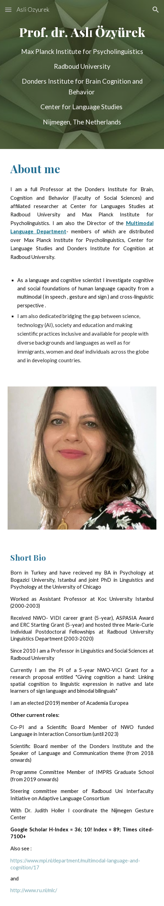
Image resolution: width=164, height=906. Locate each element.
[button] (8, 9)
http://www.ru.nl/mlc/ (33, 890)
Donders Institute (110, 746)
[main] (82, 74)
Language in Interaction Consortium (50, 734)
